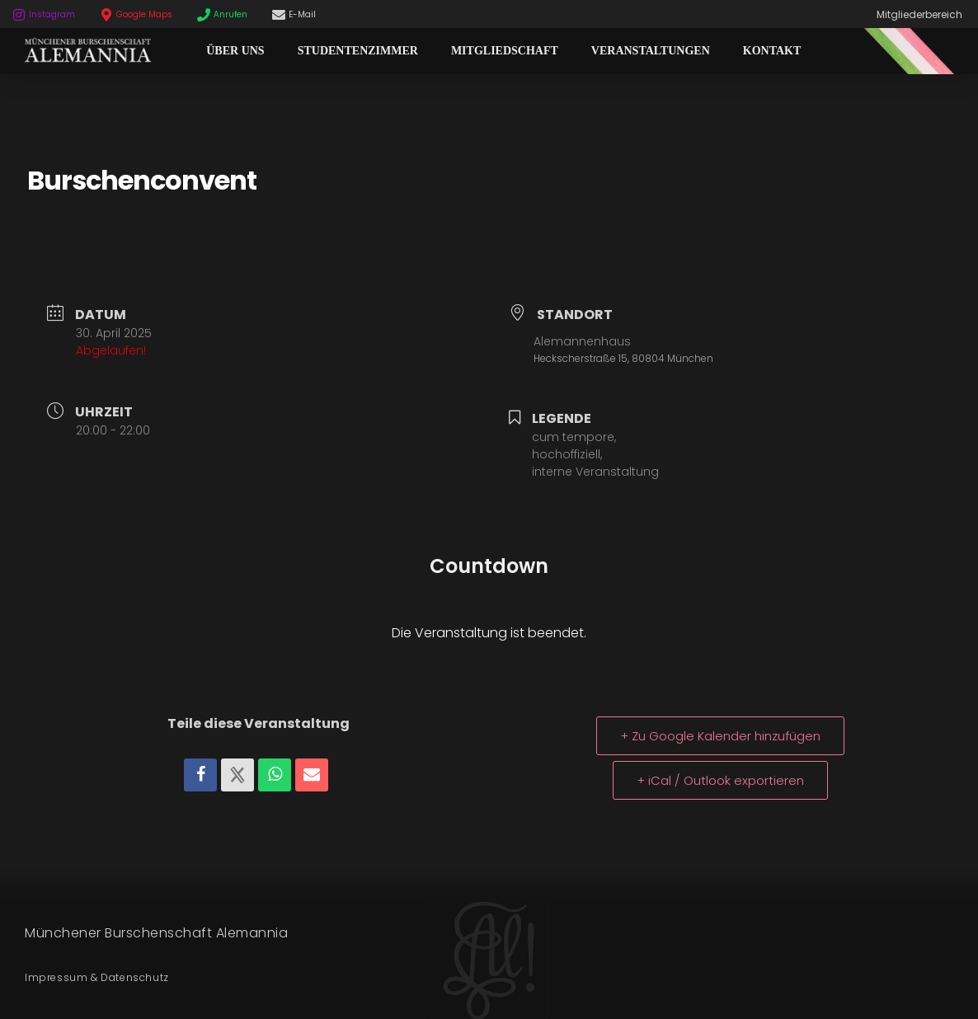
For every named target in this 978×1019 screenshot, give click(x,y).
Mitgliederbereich (919, 14)
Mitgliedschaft (504, 51)
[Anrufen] (203, 14)
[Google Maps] (106, 14)
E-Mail (302, 14)
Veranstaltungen (650, 51)
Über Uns (235, 51)
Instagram (52, 14)
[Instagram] (19, 14)
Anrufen (230, 14)
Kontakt (772, 51)
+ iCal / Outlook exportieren (720, 780)
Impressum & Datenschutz (97, 977)
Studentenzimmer (358, 51)
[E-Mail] (278, 14)
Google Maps (144, 14)
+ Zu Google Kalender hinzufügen (720, 735)
